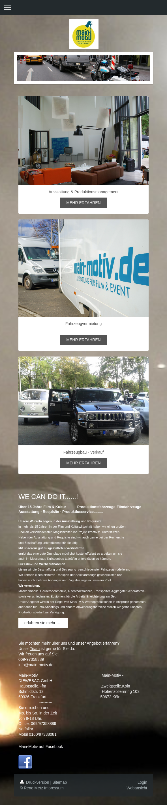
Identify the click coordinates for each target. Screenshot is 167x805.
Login (142, 782)
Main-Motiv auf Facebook (40, 746)
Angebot (94, 643)
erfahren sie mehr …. (43, 622)
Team (35, 648)
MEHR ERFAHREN (83, 202)
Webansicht (137, 788)
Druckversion (35, 782)
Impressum (54, 788)
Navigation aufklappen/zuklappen (83, 7)
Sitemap (59, 782)
